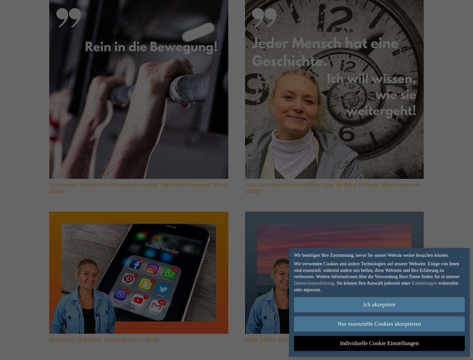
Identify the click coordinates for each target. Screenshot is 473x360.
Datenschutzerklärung (314, 281)
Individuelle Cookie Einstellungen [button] (379, 341)
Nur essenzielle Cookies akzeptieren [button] (379, 322)
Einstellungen (424, 281)
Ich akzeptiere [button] (379, 303)
